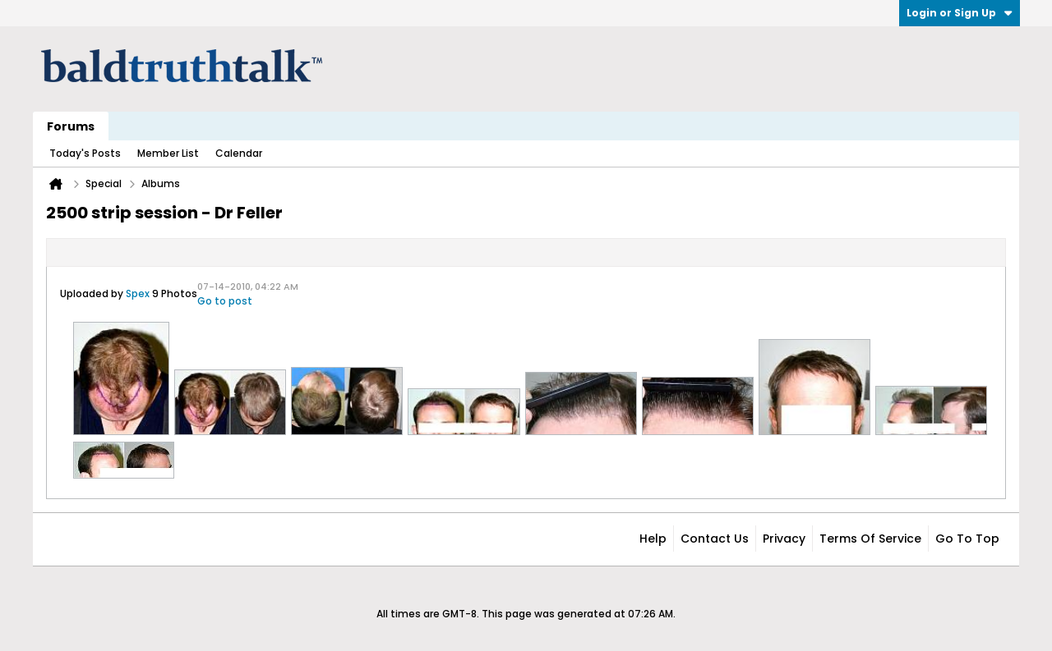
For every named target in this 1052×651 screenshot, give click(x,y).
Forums (71, 126)
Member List (168, 153)
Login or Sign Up (960, 13)
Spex (138, 293)
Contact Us (715, 538)
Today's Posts (85, 153)
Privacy (784, 538)
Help (653, 538)
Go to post (224, 301)
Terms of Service (870, 538)
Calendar (238, 153)
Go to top (967, 538)
